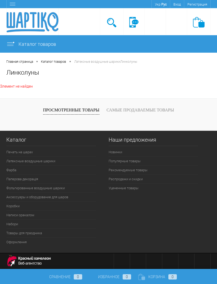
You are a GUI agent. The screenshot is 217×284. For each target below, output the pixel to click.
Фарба (11, 170)
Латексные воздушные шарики (30, 161)
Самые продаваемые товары (140, 110)
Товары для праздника (24, 233)
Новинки (115, 152)
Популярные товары (125, 161)
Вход (177, 4)
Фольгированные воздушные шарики (35, 188)
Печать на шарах (19, 152)
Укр (157, 4)
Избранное (110, 277)
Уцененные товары (123, 188)
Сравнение (61, 277)
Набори (12, 224)
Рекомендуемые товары (128, 170)
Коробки (13, 206)
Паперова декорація (22, 179)
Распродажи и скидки (126, 179)
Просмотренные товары (71, 110)
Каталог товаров (31, 44)
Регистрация (197, 4)
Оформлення (16, 242)
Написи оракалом (20, 215)
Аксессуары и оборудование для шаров (37, 197)
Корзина (157, 277)
